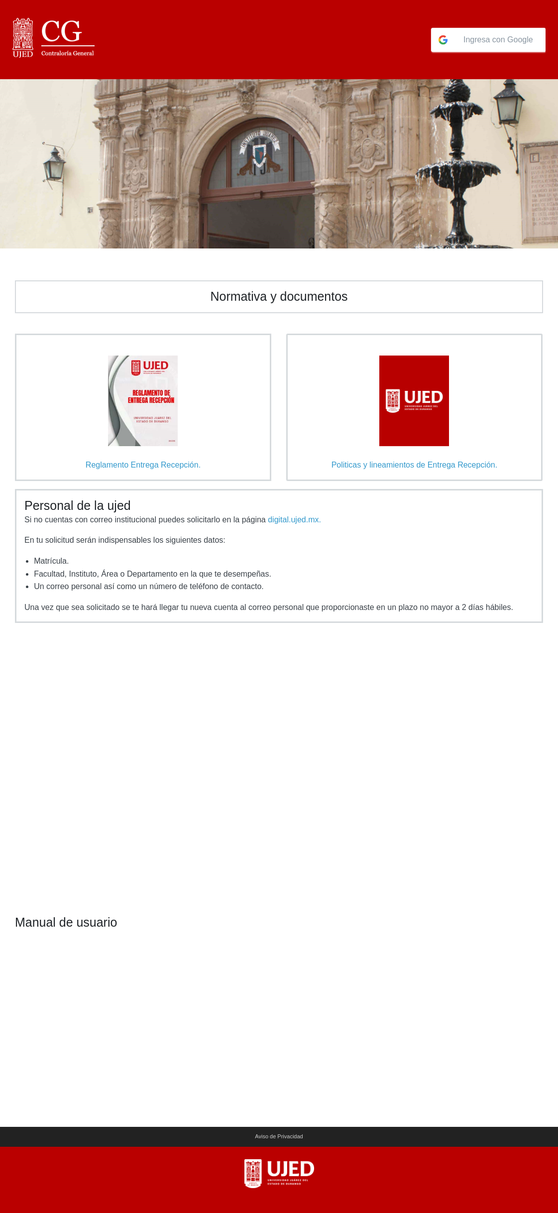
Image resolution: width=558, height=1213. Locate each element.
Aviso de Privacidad (279, 1136)
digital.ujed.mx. (294, 519)
